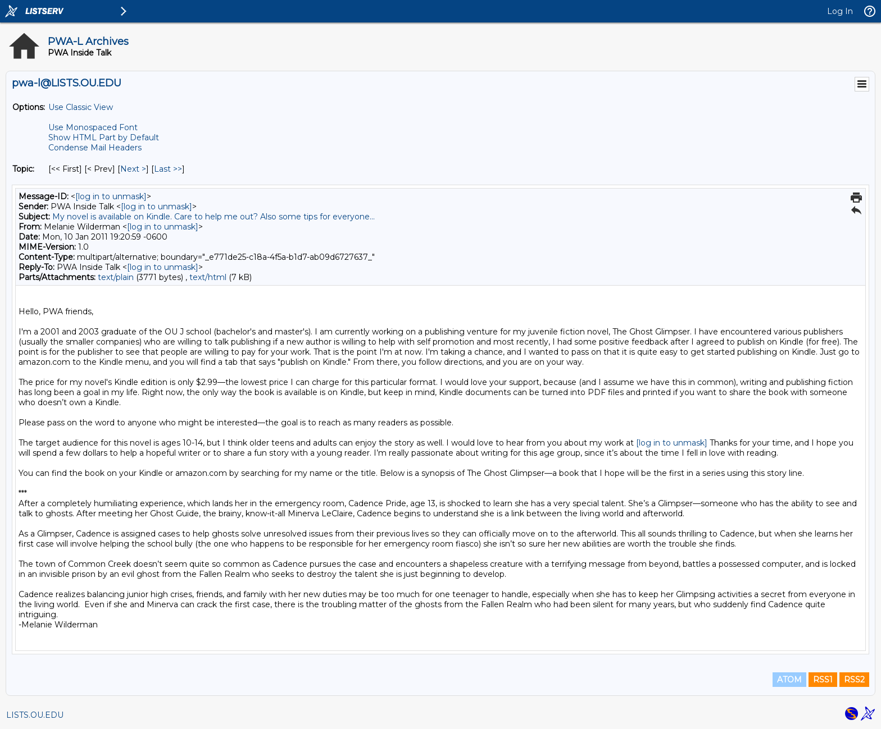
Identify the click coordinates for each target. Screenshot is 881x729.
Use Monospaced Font (93, 127)
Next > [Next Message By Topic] (133, 169)
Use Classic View (80, 107)
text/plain (116, 277)
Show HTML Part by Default (103, 137)
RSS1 (823, 680)
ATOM (789, 680)
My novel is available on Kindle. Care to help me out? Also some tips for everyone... (213, 217)
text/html (207, 277)
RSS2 (854, 680)
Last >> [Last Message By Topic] (168, 169)
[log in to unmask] (111, 196)
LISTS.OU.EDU (34, 715)
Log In (840, 11)
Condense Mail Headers (95, 148)
